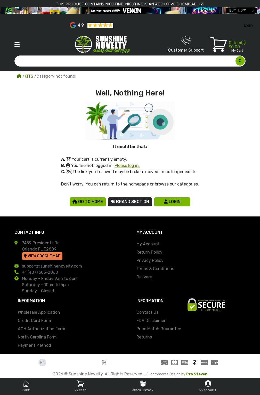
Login (172, 201)
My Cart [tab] (80, 386)
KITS (29, 76)
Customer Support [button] (186, 44)
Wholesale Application (39, 312)
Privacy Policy (150, 260)
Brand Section (130, 201)
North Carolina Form (37, 337)
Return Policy (149, 252)
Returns (144, 337)
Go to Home (87, 201)
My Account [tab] (208, 386)
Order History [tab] (142, 386)
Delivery (144, 277)
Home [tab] (26, 386)
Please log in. (127, 165)
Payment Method (34, 345)
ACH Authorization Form (41, 328)
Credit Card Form (34, 320)
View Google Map (42, 256)
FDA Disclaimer (151, 320)
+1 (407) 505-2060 (40, 272)
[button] (17, 44)
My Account (148, 243)
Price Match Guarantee (158, 328)
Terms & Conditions (155, 268)
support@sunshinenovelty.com (52, 266)
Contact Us (147, 312)
